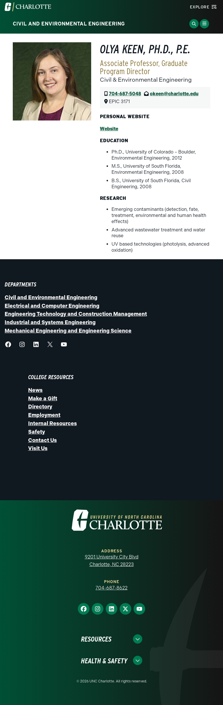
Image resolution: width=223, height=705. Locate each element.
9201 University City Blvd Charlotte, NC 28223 (112, 560)
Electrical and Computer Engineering (52, 306)
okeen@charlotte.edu (174, 93)
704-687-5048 (125, 93)
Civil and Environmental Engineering (51, 297)
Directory (40, 406)
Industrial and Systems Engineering (50, 322)
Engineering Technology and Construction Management (76, 314)
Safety (36, 432)
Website (109, 128)
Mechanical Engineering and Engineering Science (68, 331)
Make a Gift (42, 398)
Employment (44, 415)
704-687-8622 (111, 588)
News (35, 390)
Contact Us (42, 440)
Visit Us (38, 448)
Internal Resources (52, 423)
